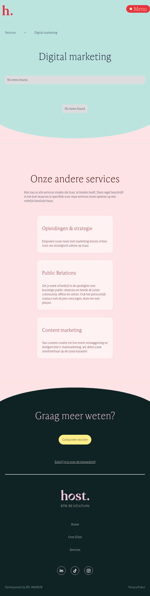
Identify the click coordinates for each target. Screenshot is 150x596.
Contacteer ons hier (75, 440)
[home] (6, 10)
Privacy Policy (137, 587)
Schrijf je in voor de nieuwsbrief (75, 462)
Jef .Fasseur (34, 587)
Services (10, 33)
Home (75, 524)
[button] (138, 9)
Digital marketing (45, 33)
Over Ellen (75, 537)
